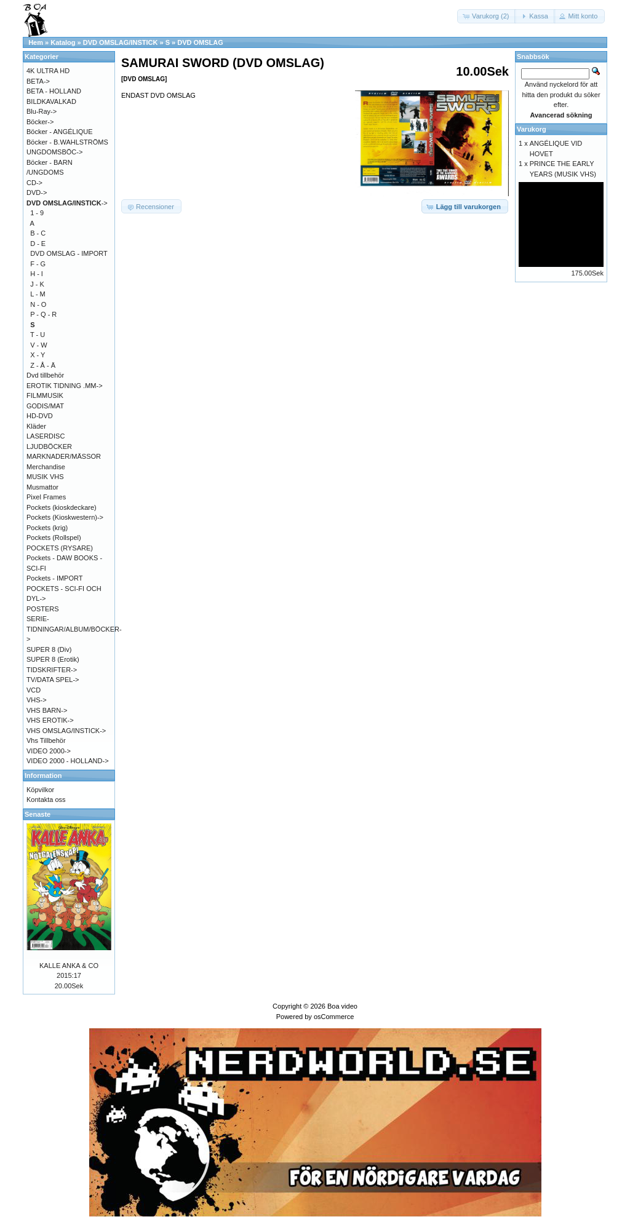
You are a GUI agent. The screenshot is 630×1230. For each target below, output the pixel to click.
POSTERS (42, 609)
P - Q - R (43, 314)
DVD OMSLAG (200, 42)
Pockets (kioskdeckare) (61, 507)
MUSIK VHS (45, 476)
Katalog (62, 42)
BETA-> (38, 81)
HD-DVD (39, 415)
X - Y (37, 355)
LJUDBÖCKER (49, 446)
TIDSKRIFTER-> (51, 669)
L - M (38, 294)
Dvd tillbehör (45, 375)
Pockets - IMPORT (54, 578)
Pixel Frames (46, 497)
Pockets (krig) (47, 527)
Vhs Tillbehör (46, 740)
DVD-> (36, 192)
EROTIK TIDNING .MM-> (64, 385)
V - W (38, 345)
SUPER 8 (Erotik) (52, 659)
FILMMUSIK (44, 395)
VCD (33, 690)
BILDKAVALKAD (51, 101)
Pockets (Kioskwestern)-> (64, 517)
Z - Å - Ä (42, 365)
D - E (38, 243)
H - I (36, 273)
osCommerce (334, 1016)
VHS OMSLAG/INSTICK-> (66, 730)
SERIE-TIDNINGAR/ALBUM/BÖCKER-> (74, 629)
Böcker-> (40, 121)
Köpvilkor (40, 789)
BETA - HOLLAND (53, 91)
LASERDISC (45, 436)
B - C (38, 233)
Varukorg (531, 129)
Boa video (342, 1006)
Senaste (37, 814)
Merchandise (45, 466)
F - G (38, 264)
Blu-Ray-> (41, 111)
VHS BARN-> (46, 710)
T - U (37, 334)
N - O (38, 304)
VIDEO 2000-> (48, 751)
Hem (35, 42)
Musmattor (42, 487)
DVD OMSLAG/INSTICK (120, 42)
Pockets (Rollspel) (53, 537)
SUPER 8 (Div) (48, 649)
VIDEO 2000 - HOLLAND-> (67, 760)
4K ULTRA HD (48, 70)
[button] (486, 16)
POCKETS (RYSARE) (59, 548)
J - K (37, 284)
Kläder (36, 426)
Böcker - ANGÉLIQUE (59, 131)
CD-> (34, 182)
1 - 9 (37, 212)
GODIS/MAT (45, 406)
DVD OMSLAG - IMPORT (69, 253)
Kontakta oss (46, 799)
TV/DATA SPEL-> (52, 679)
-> (67, 203)
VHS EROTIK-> (50, 720)
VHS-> (36, 700)
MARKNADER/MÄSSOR (63, 456)
